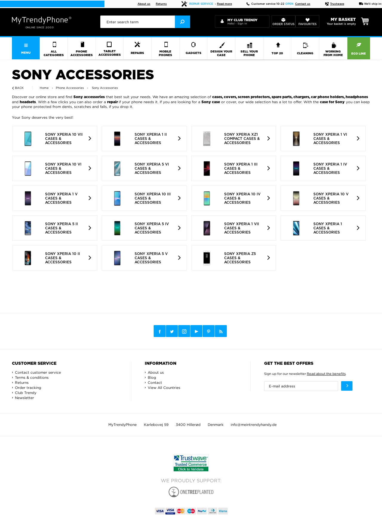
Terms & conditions (32, 377)
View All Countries (164, 388)
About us (144, 4)
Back (19, 87)
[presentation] (145, 22)
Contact (155, 382)
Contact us (302, 4)
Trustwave (334, 4)
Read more (224, 4)
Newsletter (24, 398)
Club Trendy (25, 393)
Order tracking (28, 388)
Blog (152, 377)
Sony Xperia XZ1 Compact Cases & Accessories (242, 139)
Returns (161, 4)
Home (44, 87)
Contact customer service (38, 372)
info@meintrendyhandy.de (254, 424)
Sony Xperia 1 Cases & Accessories (327, 228)
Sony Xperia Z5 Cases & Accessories (240, 258)
